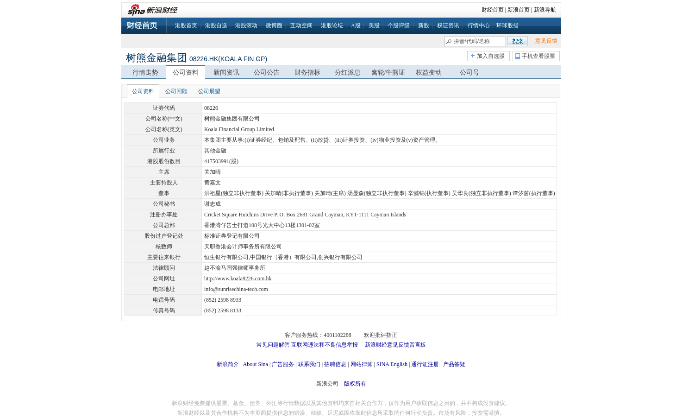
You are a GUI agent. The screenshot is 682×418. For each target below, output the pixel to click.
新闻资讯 (226, 72)
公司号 (469, 72)
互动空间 (301, 25)
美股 (374, 25)
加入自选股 (491, 56)
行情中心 (479, 25)
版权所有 (355, 383)
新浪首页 (518, 9)
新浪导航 (545, 9)
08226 (211, 108)
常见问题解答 (273, 345)
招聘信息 (335, 364)
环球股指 (507, 25)
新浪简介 (228, 364)
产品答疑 (454, 364)
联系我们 (309, 364)
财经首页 (493, 9)
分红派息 (348, 72)
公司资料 (186, 72)
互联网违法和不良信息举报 (324, 345)
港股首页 (186, 25)
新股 (423, 25)
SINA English (391, 364)
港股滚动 (246, 25)
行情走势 (145, 72)
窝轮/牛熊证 (388, 72)
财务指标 (307, 72)
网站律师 (361, 364)
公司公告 (267, 72)
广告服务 (283, 364)
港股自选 (216, 25)
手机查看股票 (538, 56)
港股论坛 (332, 25)
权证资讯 (448, 25)
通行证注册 (425, 364)
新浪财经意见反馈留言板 (395, 345)
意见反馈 (546, 41)
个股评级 (399, 25)
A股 (356, 25)
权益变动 (429, 72)
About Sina (255, 364)
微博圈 (274, 25)
